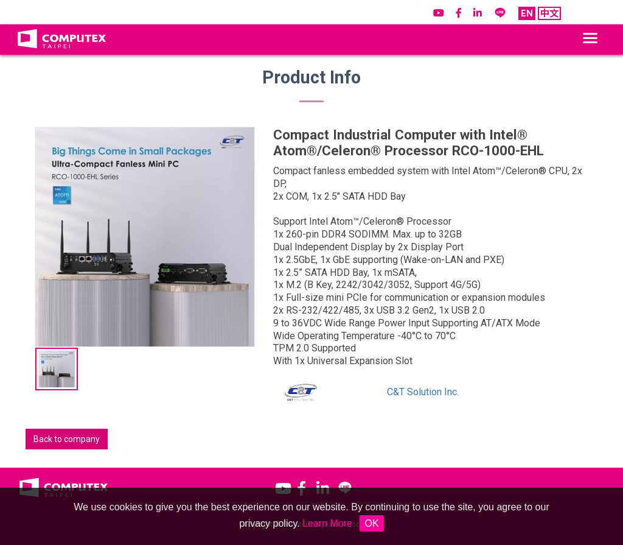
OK (371, 523)
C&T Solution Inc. (423, 392)
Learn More (327, 523)
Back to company (66, 439)
